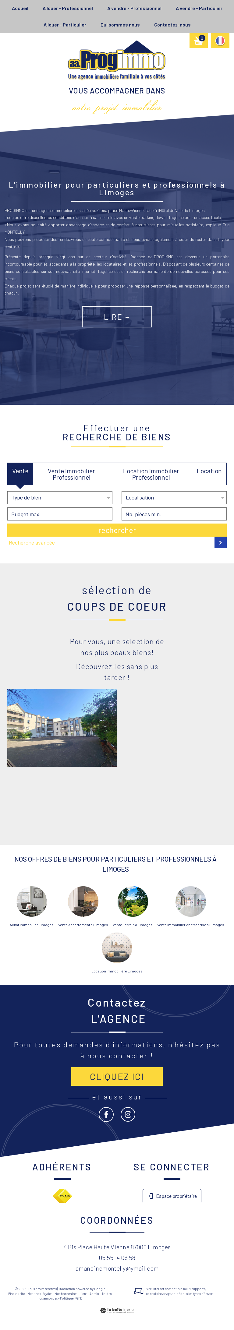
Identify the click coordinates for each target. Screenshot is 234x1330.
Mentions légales (39, 1294)
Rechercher (117, 529)
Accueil (20, 8)
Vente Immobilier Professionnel (71, 474)
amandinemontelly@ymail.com (117, 1268)
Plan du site (16, 1294)
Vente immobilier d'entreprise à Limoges (190, 924)
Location (209, 470)
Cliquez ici (117, 1076)
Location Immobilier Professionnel (151, 474)
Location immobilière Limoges (117, 971)
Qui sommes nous (120, 24)
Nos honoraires (66, 1294)
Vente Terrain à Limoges (133, 924)
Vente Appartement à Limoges (83, 924)
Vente (20, 470)
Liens (83, 1294)
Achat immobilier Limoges (32, 924)
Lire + (117, 323)
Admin (94, 1294)
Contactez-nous (172, 24)
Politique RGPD (71, 1298)
